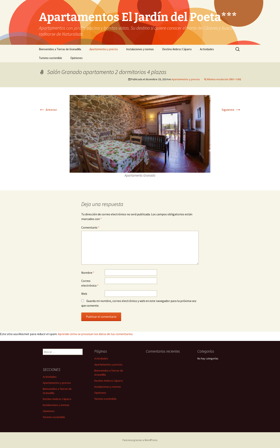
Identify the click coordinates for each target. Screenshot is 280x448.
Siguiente (231, 110)
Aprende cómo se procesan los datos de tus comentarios (95, 334)
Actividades (207, 49)
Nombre (87, 273)
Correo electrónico (90, 283)
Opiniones (76, 58)
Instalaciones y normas (140, 49)
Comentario (90, 227)
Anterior (48, 110)
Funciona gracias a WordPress (140, 440)
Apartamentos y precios (103, 49)
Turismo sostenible (50, 58)
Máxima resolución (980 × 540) (224, 79)
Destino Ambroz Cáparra (177, 49)
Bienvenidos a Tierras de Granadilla (60, 49)
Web (84, 294)
